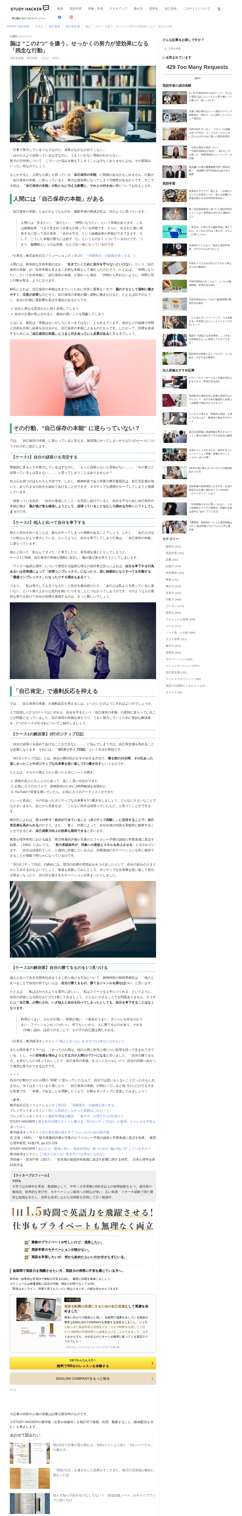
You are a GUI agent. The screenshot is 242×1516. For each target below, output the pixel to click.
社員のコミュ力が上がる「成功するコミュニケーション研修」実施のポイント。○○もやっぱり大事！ (210, 454)
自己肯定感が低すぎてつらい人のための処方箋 (75, 1132)
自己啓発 (171, 8)
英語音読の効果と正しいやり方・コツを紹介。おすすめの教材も (210, 355)
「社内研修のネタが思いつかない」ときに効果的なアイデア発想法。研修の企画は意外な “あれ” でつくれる (210, 508)
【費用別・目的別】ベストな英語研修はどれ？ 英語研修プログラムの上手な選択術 (210, 526)
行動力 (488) (173, 599)
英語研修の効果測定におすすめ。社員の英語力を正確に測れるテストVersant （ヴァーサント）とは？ (210, 490)
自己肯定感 (16, 58)
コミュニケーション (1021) (183, 665)
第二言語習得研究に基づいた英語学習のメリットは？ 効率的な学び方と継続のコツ (210, 213)
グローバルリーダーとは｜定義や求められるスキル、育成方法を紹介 (210, 379)
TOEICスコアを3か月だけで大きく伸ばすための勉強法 (210, 265)
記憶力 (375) (173, 566)
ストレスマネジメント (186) (183, 678)
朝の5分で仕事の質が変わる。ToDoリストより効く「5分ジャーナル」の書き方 (103, 1447)
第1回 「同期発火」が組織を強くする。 (103, 255)
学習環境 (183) (175, 572)
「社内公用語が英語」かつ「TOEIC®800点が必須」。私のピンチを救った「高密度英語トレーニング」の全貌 (210, 153)
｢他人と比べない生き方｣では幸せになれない (90, 1041)
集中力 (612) (173, 645)
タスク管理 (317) (176, 639)
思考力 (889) (173, 612)
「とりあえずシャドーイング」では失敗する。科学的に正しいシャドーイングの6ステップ (210, 321)
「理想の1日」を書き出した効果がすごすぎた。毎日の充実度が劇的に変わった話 (103, 1472)
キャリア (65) (174, 692)
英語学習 (76, 8)
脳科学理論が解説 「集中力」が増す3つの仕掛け (84, 1116)
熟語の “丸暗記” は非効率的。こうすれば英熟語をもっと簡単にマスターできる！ (209, 339)
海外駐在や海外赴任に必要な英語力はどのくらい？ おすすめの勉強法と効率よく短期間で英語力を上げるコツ (210, 399)
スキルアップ (118, 8)
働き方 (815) (173, 586)
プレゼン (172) (175, 606)
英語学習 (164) (175, 553)
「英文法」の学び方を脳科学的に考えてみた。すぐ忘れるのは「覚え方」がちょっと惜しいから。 (210, 231)
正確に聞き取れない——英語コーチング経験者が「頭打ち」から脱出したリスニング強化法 (210, 115)
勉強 (60, 8)
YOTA (55, 58)
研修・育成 (95, 8)
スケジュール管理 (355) (180, 619)
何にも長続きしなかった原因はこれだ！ (77, 1110)
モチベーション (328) (179, 659)
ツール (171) (173, 626)
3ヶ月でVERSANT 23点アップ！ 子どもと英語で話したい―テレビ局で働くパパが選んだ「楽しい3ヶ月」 (210, 97)
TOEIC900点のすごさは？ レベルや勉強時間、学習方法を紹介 (210, 283)
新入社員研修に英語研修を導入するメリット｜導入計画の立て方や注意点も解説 (210, 434)
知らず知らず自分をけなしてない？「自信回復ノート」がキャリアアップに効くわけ (104, 1498)
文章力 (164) (173, 592)
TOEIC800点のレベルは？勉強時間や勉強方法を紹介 (210, 301)
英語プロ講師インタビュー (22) (185, 685)
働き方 (138, 8)
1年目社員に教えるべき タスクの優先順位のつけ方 (210, 470)
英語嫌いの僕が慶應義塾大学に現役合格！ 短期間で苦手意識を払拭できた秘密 (209, 171)
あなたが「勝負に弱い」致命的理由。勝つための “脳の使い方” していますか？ (94, 1148)
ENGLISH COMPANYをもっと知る (105, 1378)
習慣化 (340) (173, 652)
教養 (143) (172, 579)
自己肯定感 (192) (176, 672)
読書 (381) (172, 559)
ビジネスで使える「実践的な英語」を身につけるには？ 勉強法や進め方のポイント (210, 418)
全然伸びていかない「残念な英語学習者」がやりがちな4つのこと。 (209, 247)
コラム (45, 58)
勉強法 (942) (173, 546)
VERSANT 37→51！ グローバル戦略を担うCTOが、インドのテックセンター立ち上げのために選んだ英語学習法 (209, 133)
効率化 (153, 8)
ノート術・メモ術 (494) (180, 632)
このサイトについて (196, 8)
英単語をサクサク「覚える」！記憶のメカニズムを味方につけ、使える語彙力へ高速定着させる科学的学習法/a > (210, 195)
